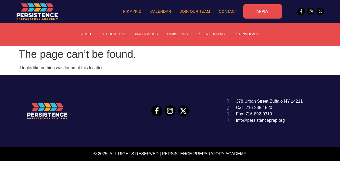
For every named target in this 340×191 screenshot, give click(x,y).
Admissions (177, 34)
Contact (228, 11)
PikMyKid (132, 11)
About (79, 34)
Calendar (160, 11)
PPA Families (144, 34)
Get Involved (253, 34)
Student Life (108, 34)
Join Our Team (195, 11)
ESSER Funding (214, 34)
